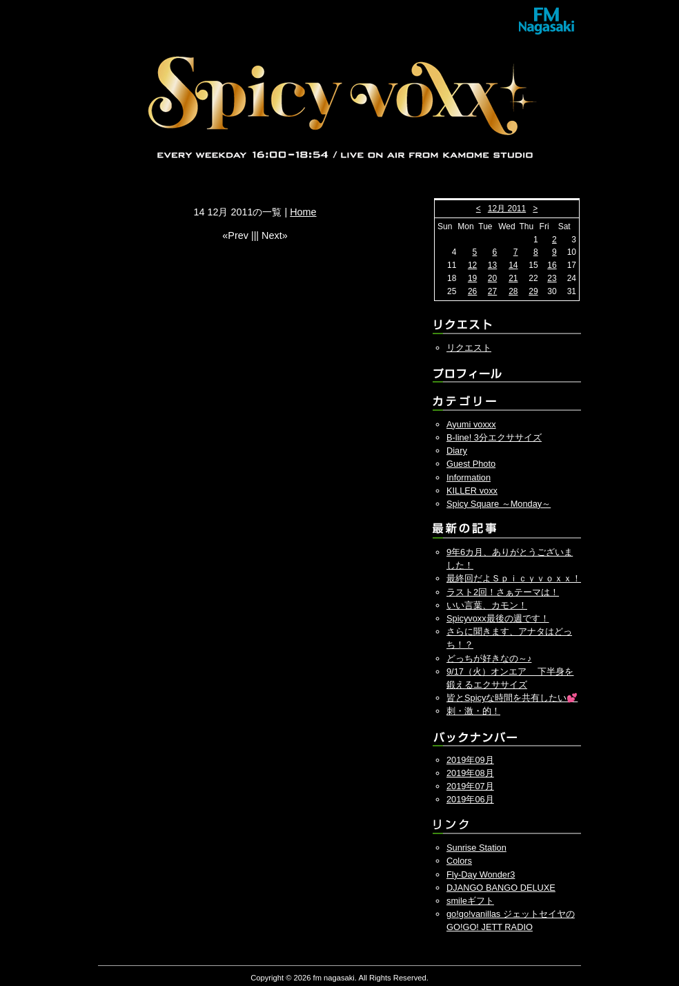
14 (513, 265)
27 (492, 291)
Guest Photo (470, 463)
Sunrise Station (476, 847)
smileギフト (470, 901)
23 (551, 278)
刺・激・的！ (473, 711)
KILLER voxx (472, 490)
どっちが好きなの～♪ (488, 658)
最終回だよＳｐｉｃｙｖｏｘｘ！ (513, 578)
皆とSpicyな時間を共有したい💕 (512, 698)
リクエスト (468, 347)
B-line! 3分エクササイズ (494, 437)
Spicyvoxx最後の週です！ (497, 618)
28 (513, 291)
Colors (459, 861)
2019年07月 (470, 786)
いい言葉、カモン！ (486, 605)
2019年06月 (470, 799)
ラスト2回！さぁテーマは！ (502, 592)
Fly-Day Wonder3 (480, 874)
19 (472, 278)
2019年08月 (470, 773)
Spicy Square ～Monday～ (498, 504)
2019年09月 (470, 760)
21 (513, 278)
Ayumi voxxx (471, 424)
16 (551, 265)
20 (492, 278)
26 (472, 291)
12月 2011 (507, 208)
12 (472, 265)
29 (533, 291)
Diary (456, 450)
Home (303, 212)
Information (468, 477)
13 (492, 265)
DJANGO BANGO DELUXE (500, 887)
